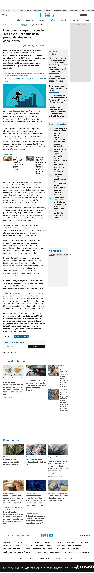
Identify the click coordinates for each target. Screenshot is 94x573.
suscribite (83, 15)
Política (52, 20)
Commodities (63, 254)
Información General (12, 549)
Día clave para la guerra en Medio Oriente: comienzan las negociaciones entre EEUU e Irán (57, 111)
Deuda (21, 10)
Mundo (50, 546)
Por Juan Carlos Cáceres (55, 476)
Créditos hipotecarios (60, 10)
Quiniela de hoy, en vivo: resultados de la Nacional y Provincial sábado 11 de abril (58, 98)
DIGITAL (27, 558)
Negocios (64, 20)
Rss (63, 549)
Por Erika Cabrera (8, 397)
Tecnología (53, 549)
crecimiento (31, 233)
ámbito (5, 25)
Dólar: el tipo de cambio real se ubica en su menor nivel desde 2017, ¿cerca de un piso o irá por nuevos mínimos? (60, 137)
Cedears (69, 254)
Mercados (85, 542)
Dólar (14, 10)
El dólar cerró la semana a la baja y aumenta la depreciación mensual (58, 498)
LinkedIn (18, 535)
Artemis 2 (48, 10)
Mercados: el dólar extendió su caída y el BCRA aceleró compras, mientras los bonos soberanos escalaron (36, 500)
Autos (27, 549)
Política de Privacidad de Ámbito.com (18, 552)
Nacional (40, 546)
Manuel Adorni (73, 10)
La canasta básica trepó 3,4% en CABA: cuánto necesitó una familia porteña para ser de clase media (64, 401)
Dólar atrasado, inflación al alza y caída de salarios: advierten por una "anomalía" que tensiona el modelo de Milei (13, 388)
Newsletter (89, 19)
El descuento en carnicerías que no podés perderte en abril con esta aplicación (64, 377)
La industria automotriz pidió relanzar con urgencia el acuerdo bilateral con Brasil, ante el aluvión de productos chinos (40, 165)
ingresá (90, 15)
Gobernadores (38, 10)
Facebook (8, 535)
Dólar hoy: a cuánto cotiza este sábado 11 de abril (58, 88)
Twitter (4, 535)
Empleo (29, 10)
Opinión (75, 20)
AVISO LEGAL (42, 552)
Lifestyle (28, 546)
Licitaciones (84, 552)
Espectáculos (39, 549)
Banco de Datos (70, 542)
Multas (72, 552)
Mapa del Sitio (74, 549)
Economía (29, 20)
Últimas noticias (20, 542)
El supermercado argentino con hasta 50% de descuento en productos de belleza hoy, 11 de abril (24, 75)
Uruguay (87, 20)
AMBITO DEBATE (64, 558)
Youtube (23, 535)
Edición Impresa (74, 546)
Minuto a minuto (32, 493)
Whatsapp (28, 535)
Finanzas (42, 20)
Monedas (51, 254)
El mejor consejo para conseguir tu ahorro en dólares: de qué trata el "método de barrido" (18, 163)
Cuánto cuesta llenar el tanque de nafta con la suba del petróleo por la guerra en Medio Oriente (36, 385)
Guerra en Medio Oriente (87, 10)
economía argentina (24, 24)
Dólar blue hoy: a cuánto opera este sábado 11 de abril (57, 78)
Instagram (13, 535)
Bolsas (56, 254)
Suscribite (36, 346)
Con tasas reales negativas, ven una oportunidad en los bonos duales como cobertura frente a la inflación (60, 184)
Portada (6, 542)
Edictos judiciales (58, 552)
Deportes (61, 546)
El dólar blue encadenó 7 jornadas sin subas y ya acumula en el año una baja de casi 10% (35, 519)
